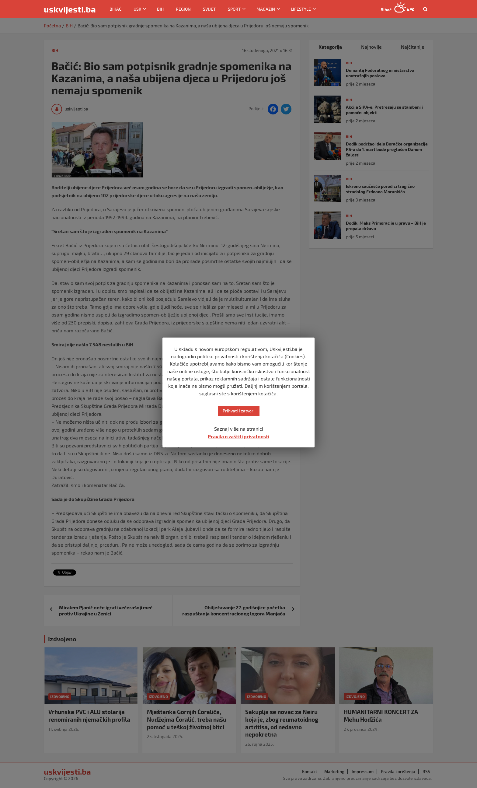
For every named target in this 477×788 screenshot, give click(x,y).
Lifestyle (301, 9)
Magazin (265, 9)
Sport (234, 9)
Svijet (209, 9)
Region (183, 9)
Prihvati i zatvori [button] (239, 410)
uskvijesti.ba (70, 9)
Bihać (115, 9)
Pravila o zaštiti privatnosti (238, 436)
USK (137, 9)
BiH (160, 9)
